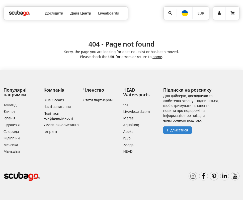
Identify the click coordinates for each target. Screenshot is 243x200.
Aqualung (131, 124)
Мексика (11, 144)
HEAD (128, 151)
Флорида (11, 131)
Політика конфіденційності (58, 116)
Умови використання (61, 124)
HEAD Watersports (136, 92)
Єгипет (9, 111)
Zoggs (128, 144)
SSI (125, 104)
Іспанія (9, 118)
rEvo (127, 138)
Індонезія (12, 124)
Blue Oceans (53, 100)
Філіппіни (12, 138)
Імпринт (50, 131)
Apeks (128, 131)
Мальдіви (12, 151)
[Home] (19, 13)
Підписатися (177, 130)
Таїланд (10, 104)
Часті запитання (57, 106)
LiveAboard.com (136, 111)
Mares (128, 118)
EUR (201, 13)
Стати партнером (98, 100)
